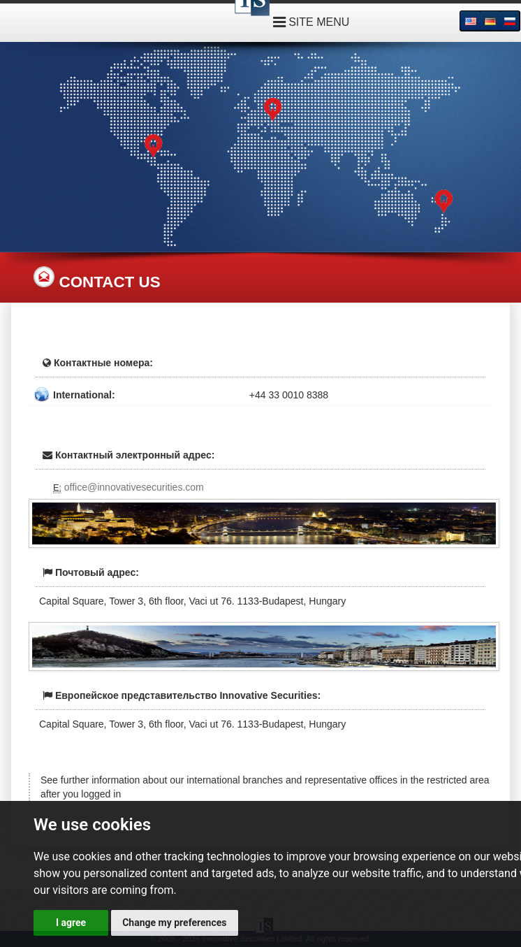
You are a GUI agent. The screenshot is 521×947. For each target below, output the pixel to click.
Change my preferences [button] (174, 922)
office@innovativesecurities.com (134, 487)
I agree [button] (71, 922)
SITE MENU (311, 22)
